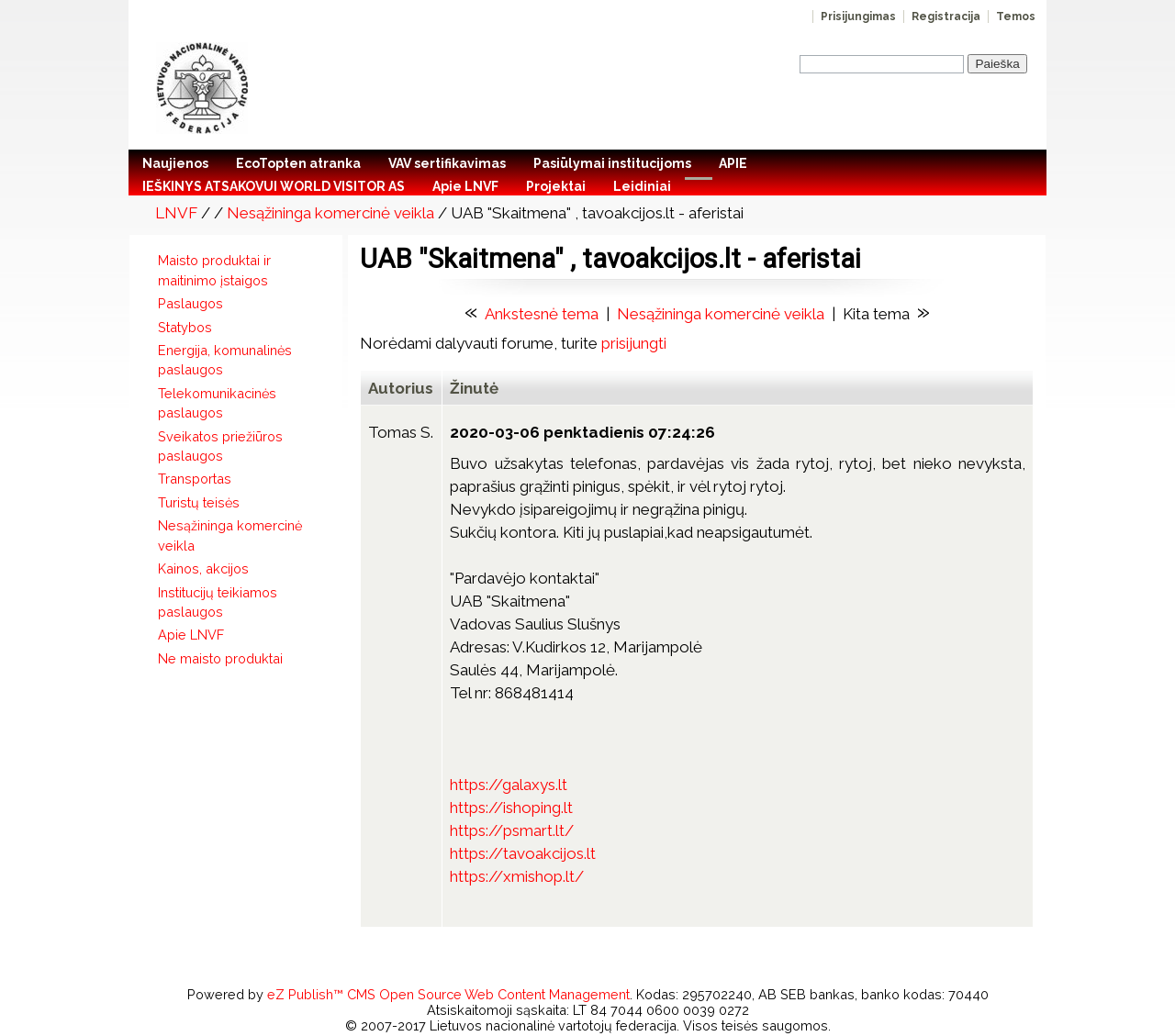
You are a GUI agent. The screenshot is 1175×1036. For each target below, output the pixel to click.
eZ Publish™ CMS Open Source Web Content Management (448, 994)
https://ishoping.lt (511, 807)
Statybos (185, 327)
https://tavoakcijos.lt (523, 853)
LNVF (176, 213)
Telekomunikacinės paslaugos (217, 402)
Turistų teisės (199, 502)
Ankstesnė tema (542, 314)
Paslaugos (190, 303)
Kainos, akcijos (203, 568)
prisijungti (633, 343)
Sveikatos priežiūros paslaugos (220, 446)
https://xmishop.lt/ (517, 876)
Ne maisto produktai (220, 658)
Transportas (194, 478)
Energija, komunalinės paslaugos (225, 359)
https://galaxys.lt (508, 784)
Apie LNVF (191, 634)
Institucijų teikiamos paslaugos (217, 602)
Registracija (946, 16)
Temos (1015, 16)
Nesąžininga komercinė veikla (330, 213)
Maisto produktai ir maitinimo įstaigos (214, 269)
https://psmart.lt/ (512, 830)
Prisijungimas (858, 16)
